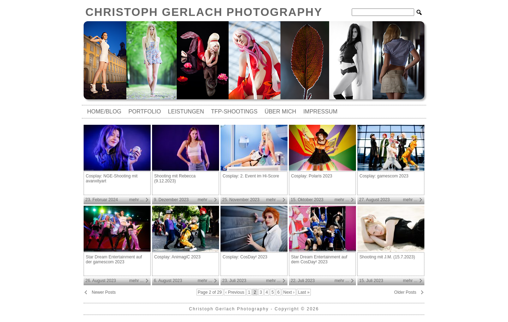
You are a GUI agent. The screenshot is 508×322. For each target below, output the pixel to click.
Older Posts (405, 292)
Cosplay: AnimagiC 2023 (177, 256)
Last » (304, 292)
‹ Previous (234, 292)
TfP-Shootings (234, 112)
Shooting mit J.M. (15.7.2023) (387, 256)
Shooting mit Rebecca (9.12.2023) (174, 178)
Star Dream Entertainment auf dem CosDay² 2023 (319, 259)
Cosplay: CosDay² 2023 (245, 256)
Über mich (280, 112)
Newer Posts (104, 292)
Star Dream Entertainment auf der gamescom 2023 (114, 259)
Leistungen (186, 112)
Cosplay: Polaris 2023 (311, 176)
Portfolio (144, 112)
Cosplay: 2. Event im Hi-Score (251, 176)
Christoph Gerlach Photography (203, 12)
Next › (289, 292)
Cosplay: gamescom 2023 (384, 176)
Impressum (320, 112)
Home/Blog (104, 112)
